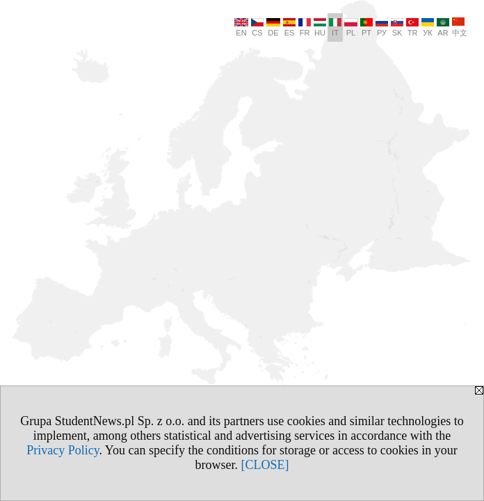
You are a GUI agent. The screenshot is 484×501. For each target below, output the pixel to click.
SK (397, 27)
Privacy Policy (62, 450)
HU (320, 27)
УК (427, 27)
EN (241, 27)
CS (257, 27)
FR (304, 27)
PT (366, 27)
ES (289, 27)
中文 (459, 27)
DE (273, 27)
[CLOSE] (265, 465)
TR (412, 27)
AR (443, 27)
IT (335, 27)
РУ (382, 27)
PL (350, 27)
